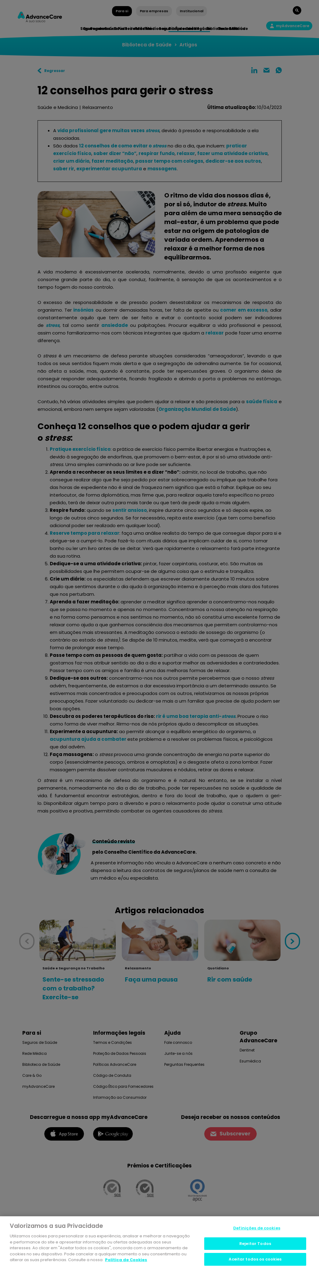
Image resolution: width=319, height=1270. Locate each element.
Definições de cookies (256, 1228)
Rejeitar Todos (255, 1243)
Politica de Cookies (126, 1260)
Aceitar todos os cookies (255, 1259)
